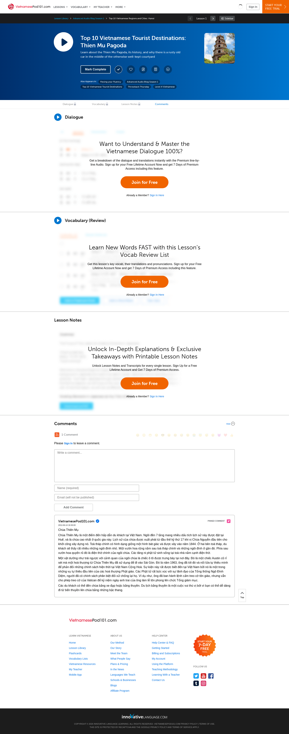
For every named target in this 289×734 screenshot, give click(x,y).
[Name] (96, 488)
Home (72, 642)
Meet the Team (118, 653)
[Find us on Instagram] (203, 683)
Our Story (115, 648)
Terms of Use (206, 724)
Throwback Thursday (138, 86)
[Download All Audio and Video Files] (168, 69)
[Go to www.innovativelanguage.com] (144, 716)
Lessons (59, 7)
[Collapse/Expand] (144, 423)
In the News (117, 669)
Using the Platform (162, 664)
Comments (161, 104)
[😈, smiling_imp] (219, 435)
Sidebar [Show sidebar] (229, 18)
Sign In (253, 6)
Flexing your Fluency (110, 81)
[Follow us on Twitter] (196, 676)
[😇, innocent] (200, 435)
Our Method (117, 642)
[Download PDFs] (156, 69)
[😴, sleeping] (206, 435)
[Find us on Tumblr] (196, 683)
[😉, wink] (188, 435)
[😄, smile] (138, 435)
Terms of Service (182, 727)
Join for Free (145, 182)
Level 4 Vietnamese (165, 86)
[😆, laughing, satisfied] (175, 435)
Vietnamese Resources (82, 664)
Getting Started (160, 648)
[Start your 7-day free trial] (204, 645)
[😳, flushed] (144, 435)
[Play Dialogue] (58, 117)
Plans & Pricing (119, 664)
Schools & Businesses (123, 680)
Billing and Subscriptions (166, 653)
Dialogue (68, 104)
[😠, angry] (169, 435)
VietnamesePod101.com (167, 724)
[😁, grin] (150, 435)
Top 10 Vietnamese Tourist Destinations (102, 86)
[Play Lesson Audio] (63, 42)
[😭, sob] (194, 435)
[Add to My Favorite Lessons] (131, 69)
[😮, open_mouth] (213, 435)
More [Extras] (119, 7)
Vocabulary (79, 7)
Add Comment (73, 507)
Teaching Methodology (165, 669)
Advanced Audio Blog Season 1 (88, 18)
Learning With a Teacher (166, 674)
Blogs (113, 685)
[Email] (96, 497)
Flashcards (75, 653)
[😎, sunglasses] (163, 435)
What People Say (120, 658)
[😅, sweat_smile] (181, 435)
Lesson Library (61, 18)
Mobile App (75, 674)
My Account (158, 658)
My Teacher (101, 7)
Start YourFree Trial (276, 6)
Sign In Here (157, 195)
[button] (240, 6)
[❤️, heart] (225, 435)
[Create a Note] (143, 69)
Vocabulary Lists (78, 658)
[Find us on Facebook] (211, 676)
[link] (212, 18)
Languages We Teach (122, 674)
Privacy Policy (189, 724)
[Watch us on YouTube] (203, 676)
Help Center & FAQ (163, 642)
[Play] (58, 220)
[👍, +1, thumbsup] (232, 435)
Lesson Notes (129, 104)
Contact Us (158, 680)
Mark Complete (95, 69)
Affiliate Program (119, 690)
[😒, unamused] (156, 435)
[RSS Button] (57, 434)
